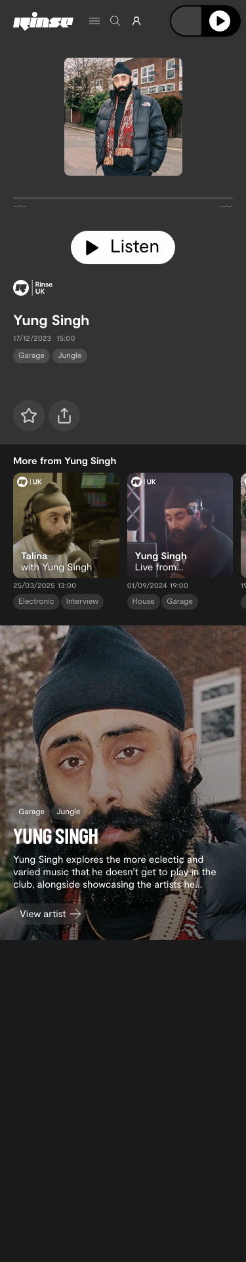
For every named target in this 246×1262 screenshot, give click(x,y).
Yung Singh (51, 319)
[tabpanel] (123, 200)
